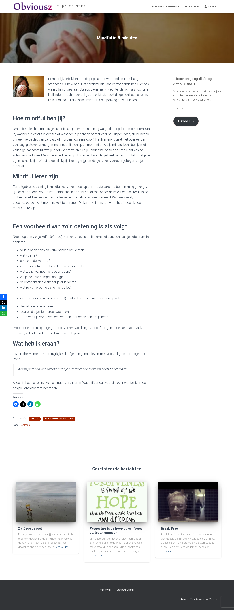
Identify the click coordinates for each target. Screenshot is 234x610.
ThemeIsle (215, 599)
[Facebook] (3, 297)
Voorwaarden (125, 590)
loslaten (25, 424)
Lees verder (61, 547)
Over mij (211, 7)
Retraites (192, 6)
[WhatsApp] (3, 313)
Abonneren (186, 121)
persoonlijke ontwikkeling (59, 419)
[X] (3, 302)
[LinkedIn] (3, 308)
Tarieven (105, 590)
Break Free (168, 529)
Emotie (34, 419)
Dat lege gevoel (28, 529)
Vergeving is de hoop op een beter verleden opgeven (111, 531)
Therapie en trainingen (165, 6)
